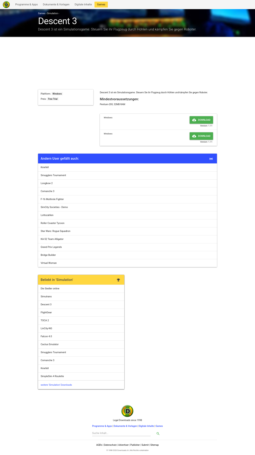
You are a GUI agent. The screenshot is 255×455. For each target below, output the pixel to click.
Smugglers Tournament (53, 175)
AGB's (99, 445)
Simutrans (46, 296)
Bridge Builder (48, 255)
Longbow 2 (47, 183)
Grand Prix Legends (51, 247)
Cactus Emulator (50, 344)
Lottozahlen (47, 215)
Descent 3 (46, 304)
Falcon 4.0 (46, 336)
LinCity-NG (46, 328)
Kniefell (45, 167)
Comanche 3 (47, 191)
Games (102, 5)
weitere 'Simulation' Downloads (56, 385)
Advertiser (123, 445)
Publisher (135, 445)
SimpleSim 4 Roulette (52, 376)
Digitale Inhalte (83, 5)
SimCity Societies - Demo (54, 207)
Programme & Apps (26, 5)
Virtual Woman (49, 263)
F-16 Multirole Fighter (52, 199)
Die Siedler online (50, 288)
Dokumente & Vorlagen (56, 5)
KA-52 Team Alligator (52, 239)
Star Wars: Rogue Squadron (55, 231)
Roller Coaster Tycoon (52, 223)
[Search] (121, 433)
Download (201, 120)
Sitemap (154, 445)
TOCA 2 (45, 320)
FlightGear (46, 312)
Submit (145, 445)
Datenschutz (110, 445)
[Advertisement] (127, 65)
